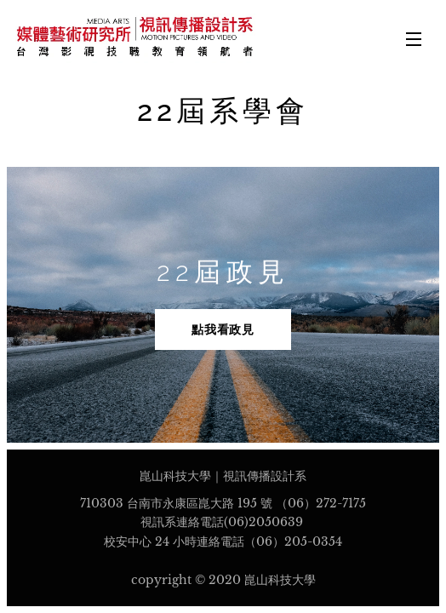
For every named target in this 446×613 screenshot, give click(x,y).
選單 (413, 39)
